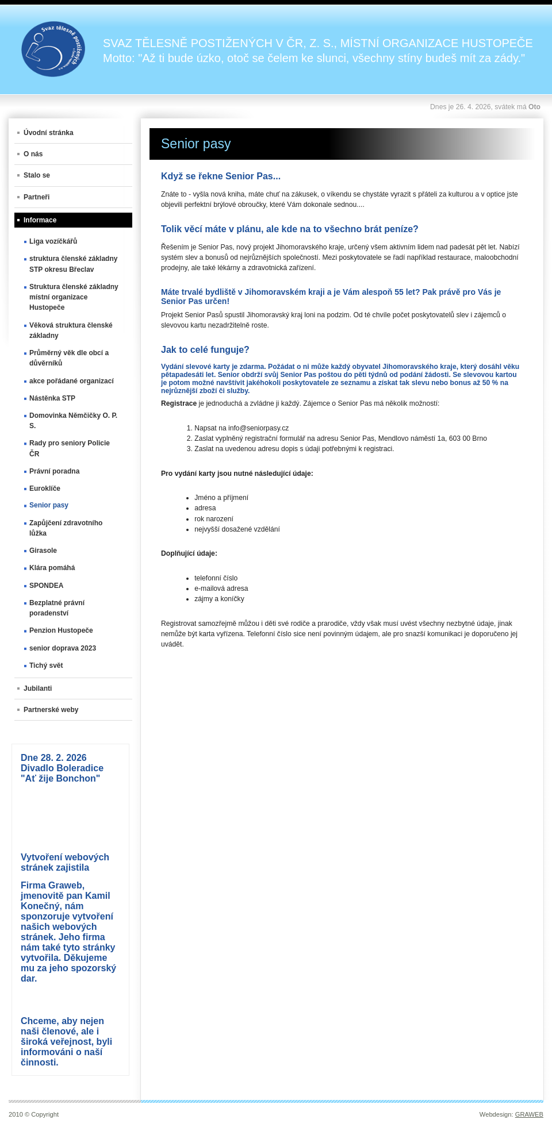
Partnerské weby (51, 710)
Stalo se (37, 175)
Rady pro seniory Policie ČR (69, 448)
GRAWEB (529, 1114)
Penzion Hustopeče (61, 630)
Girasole (43, 551)
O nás (33, 154)
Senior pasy (48, 505)
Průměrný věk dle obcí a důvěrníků (69, 358)
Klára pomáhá (52, 568)
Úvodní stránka (49, 133)
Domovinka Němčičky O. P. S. (73, 420)
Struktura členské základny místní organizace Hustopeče (73, 297)
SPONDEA (46, 586)
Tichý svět (46, 665)
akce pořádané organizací (71, 381)
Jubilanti (38, 688)
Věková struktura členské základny (71, 330)
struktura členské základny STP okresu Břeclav (73, 264)
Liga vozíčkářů (53, 241)
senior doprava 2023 (62, 648)
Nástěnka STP (52, 398)
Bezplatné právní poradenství (57, 608)
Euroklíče (44, 488)
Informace (40, 220)
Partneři (36, 197)
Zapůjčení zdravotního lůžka (65, 528)
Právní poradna (54, 471)
